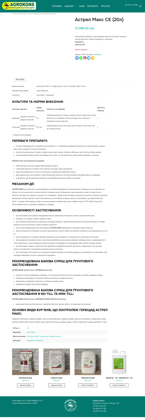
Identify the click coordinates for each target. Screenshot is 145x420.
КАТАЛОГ (70, 6)
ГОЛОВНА (57, 6)
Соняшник (39, 340)
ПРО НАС (105, 6)
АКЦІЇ (81, 6)
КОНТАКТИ (92, 6)
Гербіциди (39, 13)
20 (28, 328)
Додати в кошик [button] (25, 386)
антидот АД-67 (33, 336)
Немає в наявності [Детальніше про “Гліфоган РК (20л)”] (87, 386)
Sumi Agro (31, 332)
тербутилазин (55, 336)
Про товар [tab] (20, 79)
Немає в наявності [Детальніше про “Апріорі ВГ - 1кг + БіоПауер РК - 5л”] (119, 388)
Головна (15, 13)
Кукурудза (31, 340)
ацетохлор (44, 336)
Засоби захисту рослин (27, 13)
